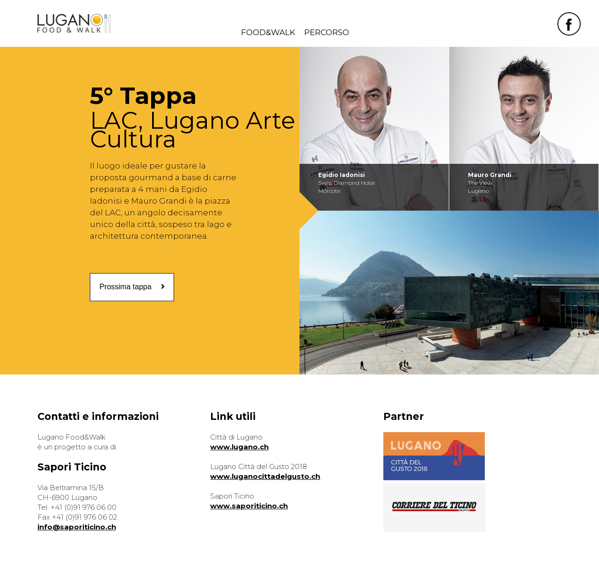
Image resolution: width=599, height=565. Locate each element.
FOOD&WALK (268, 32)
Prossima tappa (131, 287)
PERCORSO (326, 32)
